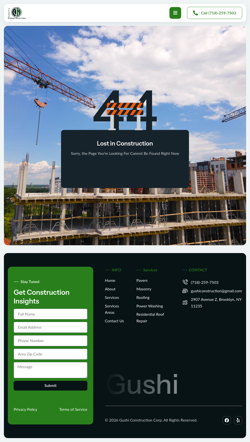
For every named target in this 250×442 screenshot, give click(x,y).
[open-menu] (175, 13)
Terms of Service (73, 409)
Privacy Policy (25, 409)
